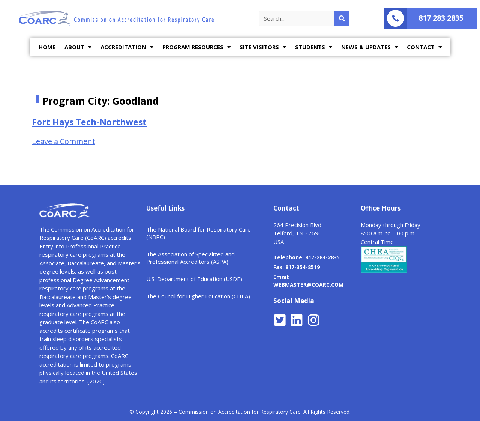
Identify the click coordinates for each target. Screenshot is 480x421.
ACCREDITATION (126, 47)
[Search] (342, 18)
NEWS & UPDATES (369, 47)
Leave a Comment (63, 141)
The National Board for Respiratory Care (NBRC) (198, 233)
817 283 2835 (441, 18)
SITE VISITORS (263, 47)
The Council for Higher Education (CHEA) (198, 296)
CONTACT (424, 47)
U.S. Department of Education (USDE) (194, 279)
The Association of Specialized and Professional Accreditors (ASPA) (190, 257)
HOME (47, 47)
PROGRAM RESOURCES (196, 47)
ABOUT (78, 47)
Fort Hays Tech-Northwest (89, 122)
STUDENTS (313, 47)
